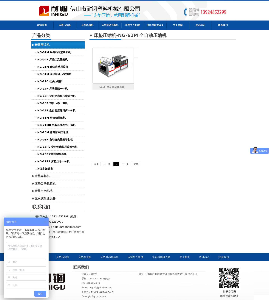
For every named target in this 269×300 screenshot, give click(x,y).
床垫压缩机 (65, 25)
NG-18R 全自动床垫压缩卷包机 (56, 95)
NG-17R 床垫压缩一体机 (52, 88)
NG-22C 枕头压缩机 (49, 81)
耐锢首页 (42, 25)
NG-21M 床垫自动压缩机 (52, 66)
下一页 (125, 164)
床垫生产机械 (132, 25)
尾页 (136, 164)
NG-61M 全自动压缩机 (51, 117)
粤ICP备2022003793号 (102, 292)
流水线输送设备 (155, 25)
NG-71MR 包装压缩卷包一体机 (56, 125)
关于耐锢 (178, 25)
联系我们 (223, 25)
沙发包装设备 (45, 168)
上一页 (107, 164)
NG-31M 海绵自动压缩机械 (54, 74)
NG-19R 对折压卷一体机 (52, 103)
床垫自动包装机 (109, 25)
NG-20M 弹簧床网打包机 (52, 132)
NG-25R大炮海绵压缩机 (52, 154)
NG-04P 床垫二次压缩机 (52, 59)
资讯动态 (200, 25)
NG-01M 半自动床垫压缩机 (54, 52)
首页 (96, 164)
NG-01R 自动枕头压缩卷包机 (55, 139)
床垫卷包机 (87, 25)
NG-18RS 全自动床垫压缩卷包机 (57, 146)
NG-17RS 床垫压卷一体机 (53, 161)
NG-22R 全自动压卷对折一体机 (56, 110)
